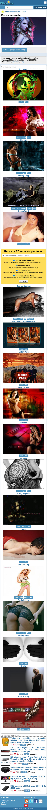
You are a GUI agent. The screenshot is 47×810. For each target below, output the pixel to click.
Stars (26, 102)
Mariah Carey (23, 565)
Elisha (23, 666)
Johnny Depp (23, 176)
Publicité (4, 802)
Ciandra (23, 140)
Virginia (23, 458)
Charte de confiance (8, 800)
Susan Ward (23, 211)
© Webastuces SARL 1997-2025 (24, 809)
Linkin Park (23, 352)
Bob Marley (23, 69)
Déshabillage (23, 600)
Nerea (23, 529)
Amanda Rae (23, 387)
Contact (3, 804)
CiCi (23, 105)
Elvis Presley (23, 696)
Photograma (23, 636)
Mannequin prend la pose (23, 321)
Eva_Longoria (23, 494)
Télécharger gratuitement (14, 50)
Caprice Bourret (24, 286)
